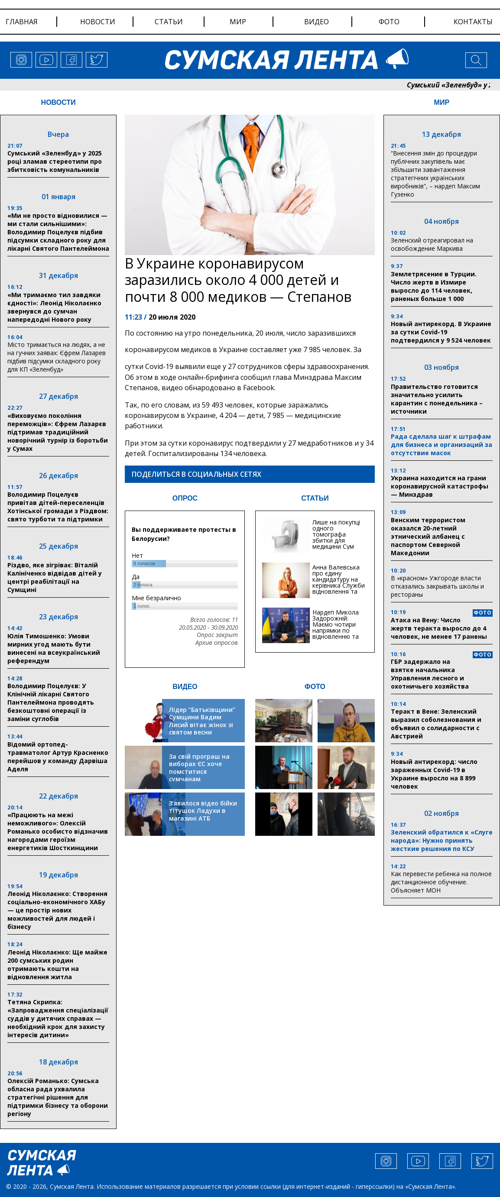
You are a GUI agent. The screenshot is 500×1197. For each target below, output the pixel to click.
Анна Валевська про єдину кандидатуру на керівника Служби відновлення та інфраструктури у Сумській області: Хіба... (338, 588)
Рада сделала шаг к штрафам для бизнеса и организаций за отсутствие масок (441, 444)
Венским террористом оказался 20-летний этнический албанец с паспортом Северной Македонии (428, 536)
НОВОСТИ (58, 102)
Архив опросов (216, 643)
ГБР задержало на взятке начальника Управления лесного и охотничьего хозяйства (430, 673)
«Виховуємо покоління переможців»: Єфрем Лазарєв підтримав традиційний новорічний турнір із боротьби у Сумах (57, 432)
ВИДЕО (185, 686)
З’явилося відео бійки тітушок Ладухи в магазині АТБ (203, 810)
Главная (22, 21)
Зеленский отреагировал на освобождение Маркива (432, 244)
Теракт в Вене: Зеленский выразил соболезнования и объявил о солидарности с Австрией (436, 723)
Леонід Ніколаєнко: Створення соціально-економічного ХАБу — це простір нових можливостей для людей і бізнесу (57, 910)
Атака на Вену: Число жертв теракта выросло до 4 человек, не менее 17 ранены (439, 628)
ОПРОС (185, 498)
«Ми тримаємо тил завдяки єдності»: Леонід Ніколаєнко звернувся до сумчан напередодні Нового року (54, 307)
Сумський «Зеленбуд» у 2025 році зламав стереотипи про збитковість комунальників (54, 161)
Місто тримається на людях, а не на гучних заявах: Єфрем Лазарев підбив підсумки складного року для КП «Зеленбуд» (56, 356)
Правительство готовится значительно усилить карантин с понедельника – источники (437, 398)
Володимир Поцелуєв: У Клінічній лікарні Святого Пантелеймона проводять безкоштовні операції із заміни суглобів (50, 702)
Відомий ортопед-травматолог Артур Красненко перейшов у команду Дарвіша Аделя (57, 756)
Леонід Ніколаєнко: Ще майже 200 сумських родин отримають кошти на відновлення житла (57, 964)
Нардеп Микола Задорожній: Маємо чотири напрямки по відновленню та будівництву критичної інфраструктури (335, 633)
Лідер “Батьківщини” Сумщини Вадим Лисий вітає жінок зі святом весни (202, 721)
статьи (169, 21)
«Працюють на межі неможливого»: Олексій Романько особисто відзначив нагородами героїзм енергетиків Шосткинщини (57, 831)
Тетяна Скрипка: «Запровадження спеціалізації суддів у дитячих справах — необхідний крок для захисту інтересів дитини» (57, 1018)
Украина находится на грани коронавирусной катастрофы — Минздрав (439, 486)
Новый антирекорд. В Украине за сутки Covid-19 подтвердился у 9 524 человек (441, 332)
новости (97, 21)
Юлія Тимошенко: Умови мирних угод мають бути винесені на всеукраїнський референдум (53, 648)
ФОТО (315, 686)
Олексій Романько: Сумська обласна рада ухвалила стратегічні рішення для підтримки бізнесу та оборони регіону (57, 1097)
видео (316, 21)
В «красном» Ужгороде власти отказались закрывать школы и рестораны (437, 586)
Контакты (473, 21)
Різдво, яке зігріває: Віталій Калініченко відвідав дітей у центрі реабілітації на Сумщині (54, 577)
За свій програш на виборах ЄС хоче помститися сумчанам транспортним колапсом (199, 775)
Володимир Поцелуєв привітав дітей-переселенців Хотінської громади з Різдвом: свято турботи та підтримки (57, 506)
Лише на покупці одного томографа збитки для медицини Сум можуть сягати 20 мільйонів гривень (338, 543)
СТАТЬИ (314, 498)
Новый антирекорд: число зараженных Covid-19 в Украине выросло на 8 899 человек (434, 773)
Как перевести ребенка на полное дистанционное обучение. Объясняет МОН (441, 882)
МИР (442, 102)
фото (389, 21)
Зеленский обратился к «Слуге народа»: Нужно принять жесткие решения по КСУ (442, 840)
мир (238, 21)
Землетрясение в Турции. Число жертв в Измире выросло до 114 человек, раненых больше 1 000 (434, 286)
